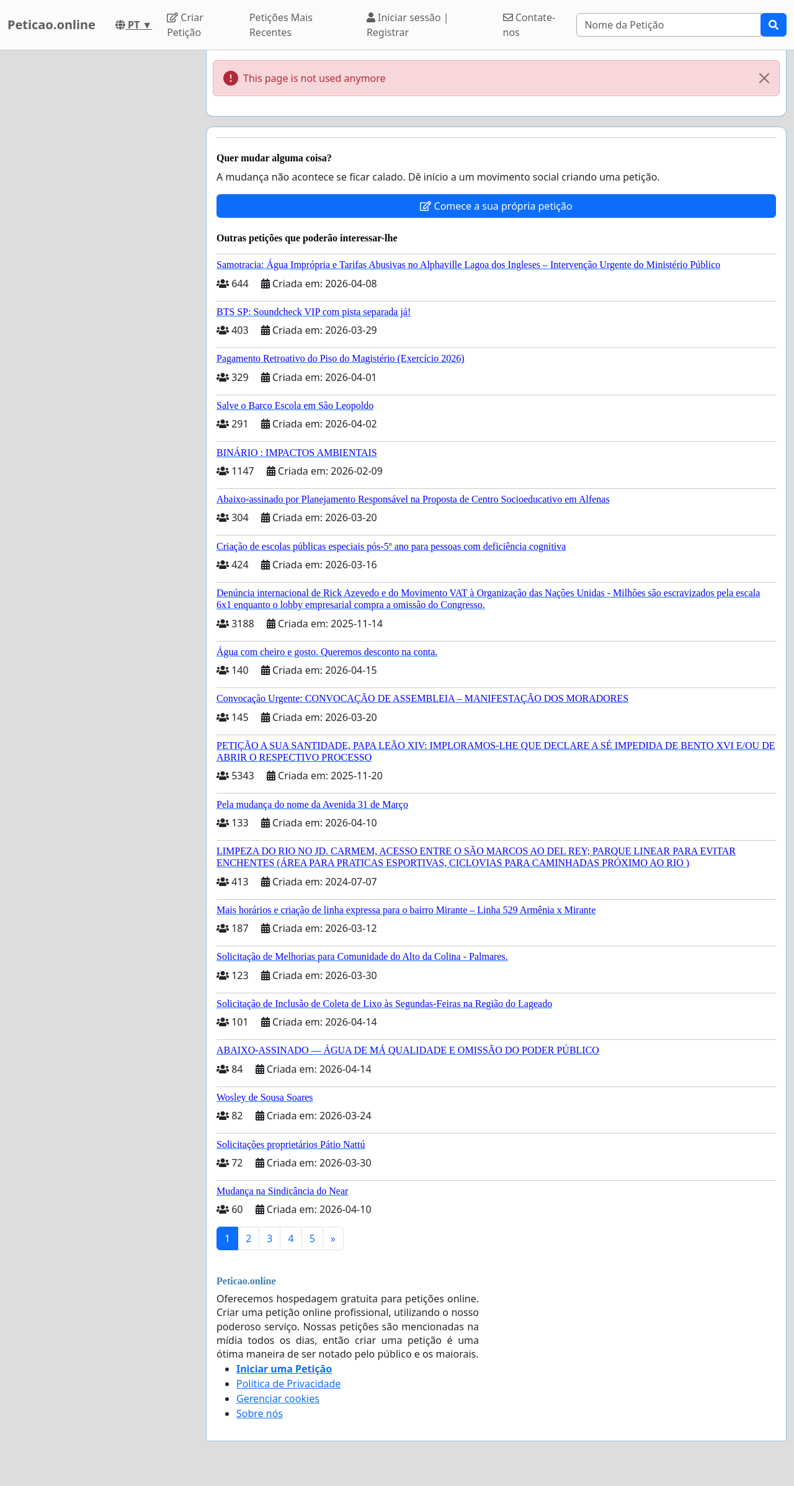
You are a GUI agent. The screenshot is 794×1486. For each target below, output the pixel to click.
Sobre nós (259, 1413)
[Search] (668, 25)
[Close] (764, 78)
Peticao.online (51, 24)
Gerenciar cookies (277, 1398)
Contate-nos (529, 25)
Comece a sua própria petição (496, 206)
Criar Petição (185, 25)
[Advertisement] (99, 236)
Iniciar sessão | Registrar (408, 25)
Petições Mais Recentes (281, 25)
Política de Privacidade (288, 1383)
